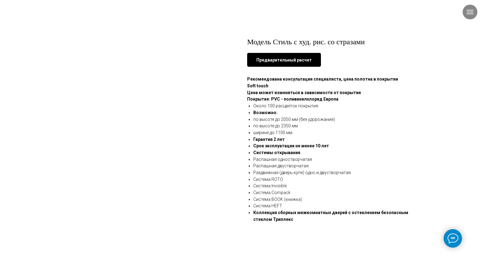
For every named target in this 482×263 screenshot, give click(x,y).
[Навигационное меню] (470, 12)
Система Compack (271, 192)
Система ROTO (268, 179)
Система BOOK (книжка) (277, 199)
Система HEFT (267, 205)
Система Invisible (270, 185)
